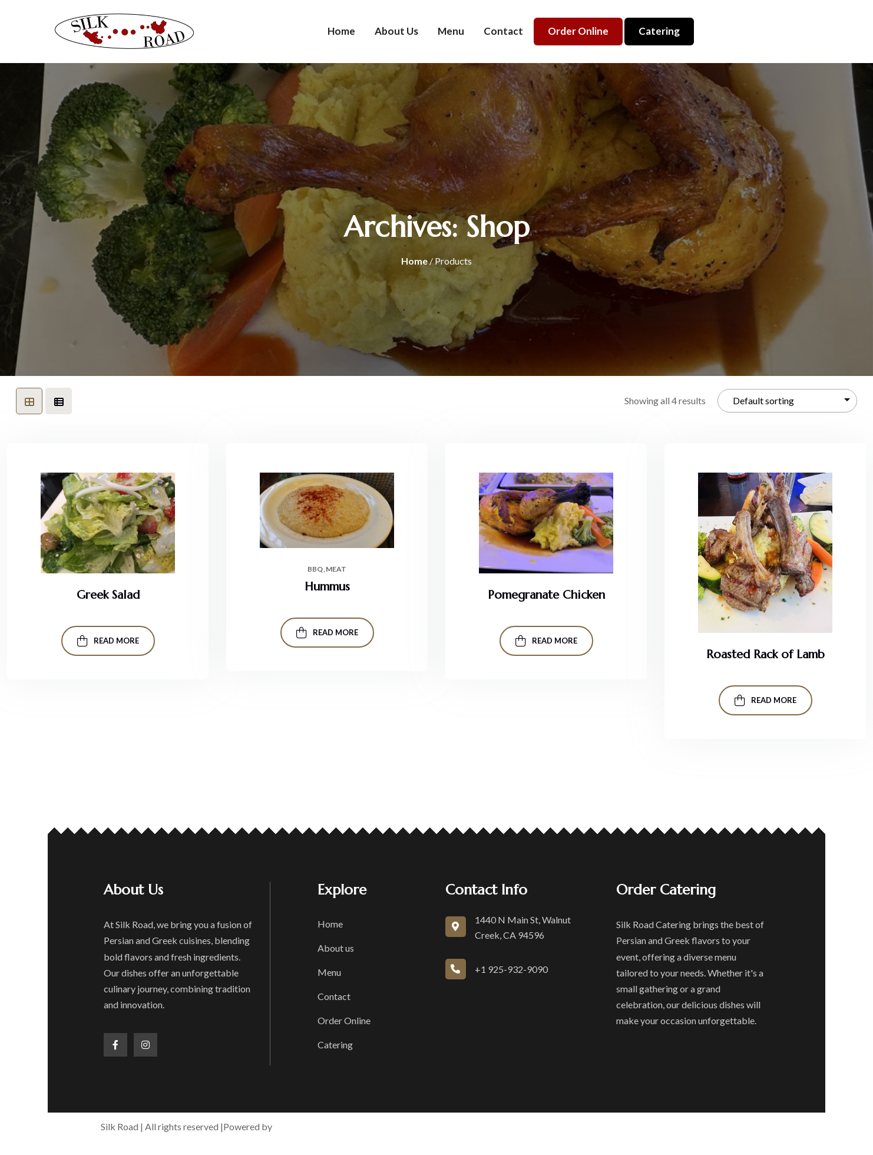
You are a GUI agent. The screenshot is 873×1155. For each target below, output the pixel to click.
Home (341, 31)
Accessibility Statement (643, 1126)
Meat (336, 569)
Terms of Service (479, 1126)
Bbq (315, 569)
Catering (659, 31)
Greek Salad (108, 595)
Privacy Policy (553, 1126)
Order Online (578, 31)
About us (396, 31)
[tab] (29, 401)
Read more (108, 641)
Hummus (327, 586)
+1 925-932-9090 (511, 969)
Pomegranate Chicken (546, 595)
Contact (503, 31)
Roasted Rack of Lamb (765, 654)
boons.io (293, 1126)
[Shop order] (787, 401)
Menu (451, 31)
